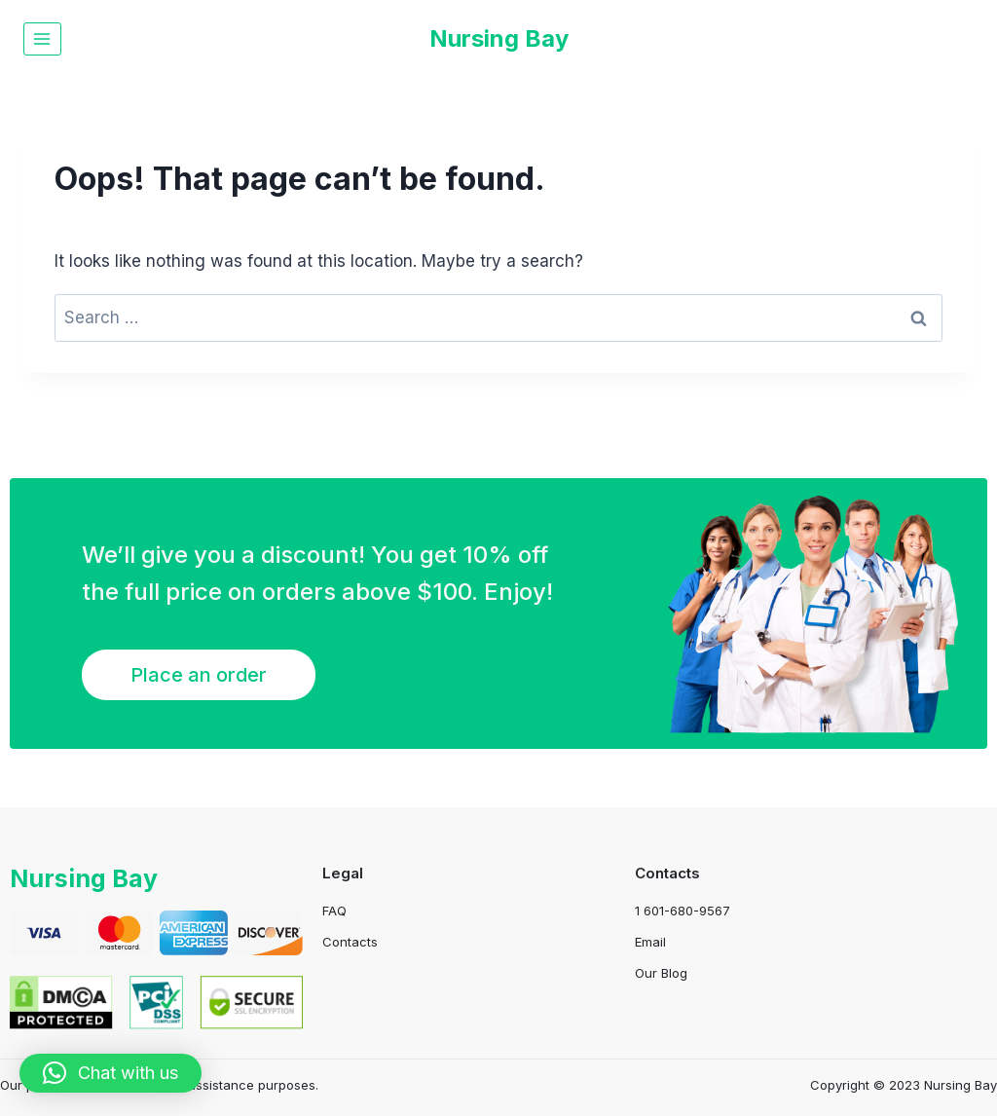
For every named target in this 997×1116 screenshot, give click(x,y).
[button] (110, 1073)
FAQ (334, 910)
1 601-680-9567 (682, 910)
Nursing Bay (87, 878)
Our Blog (661, 973)
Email (650, 941)
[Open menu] (42, 38)
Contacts (350, 941)
